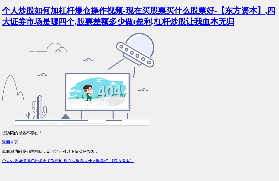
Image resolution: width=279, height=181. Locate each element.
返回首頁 (10, 142)
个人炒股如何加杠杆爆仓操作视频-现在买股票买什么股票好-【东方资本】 (68, 161)
